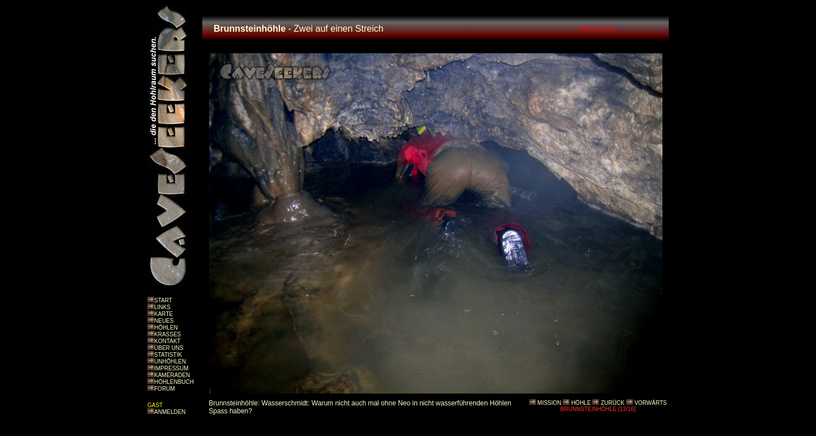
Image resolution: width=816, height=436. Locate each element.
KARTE (163, 314)
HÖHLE (580, 403)
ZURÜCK (612, 403)
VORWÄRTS (650, 403)
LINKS (162, 307)
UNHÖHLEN (170, 361)
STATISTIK (168, 355)
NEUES (163, 321)
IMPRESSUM (171, 368)
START (163, 300)
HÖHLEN (166, 327)
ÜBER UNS (169, 348)
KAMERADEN (172, 375)
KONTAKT (167, 341)
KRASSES (167, 334)
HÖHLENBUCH (174, 382)
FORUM (164, 389)
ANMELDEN (170, 412)
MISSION (549, 403)
